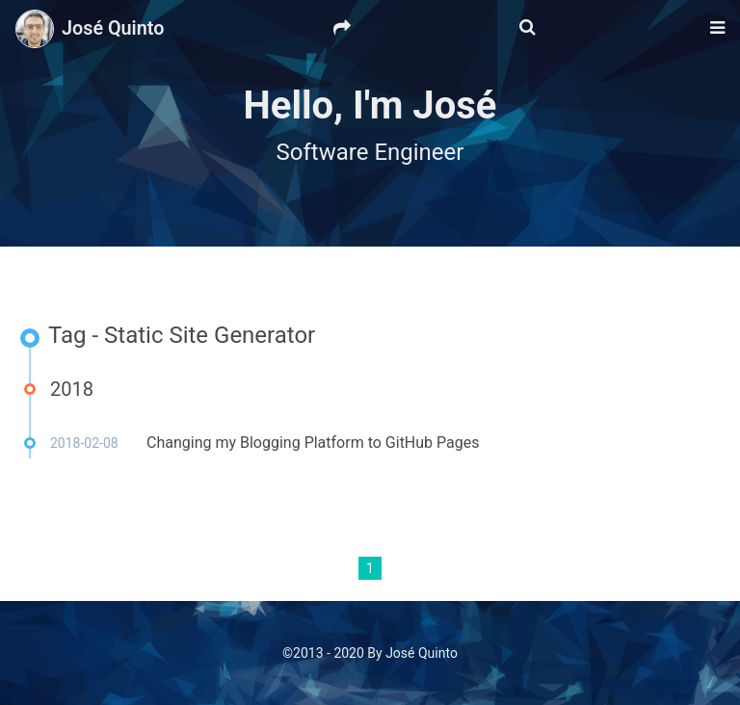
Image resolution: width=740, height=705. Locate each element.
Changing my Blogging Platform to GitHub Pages (312, 442)
